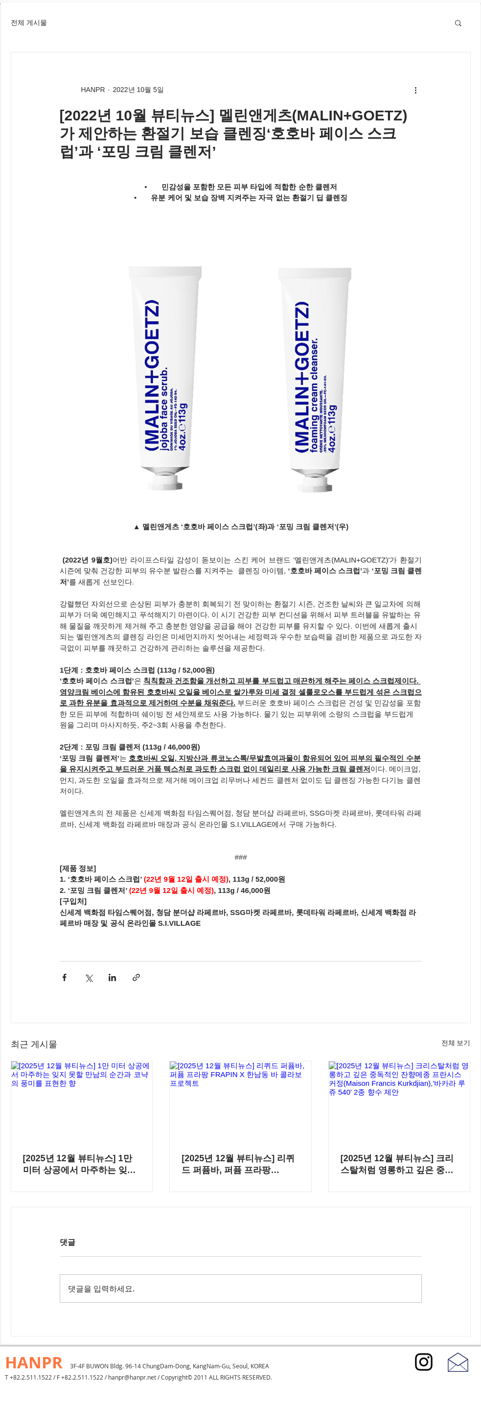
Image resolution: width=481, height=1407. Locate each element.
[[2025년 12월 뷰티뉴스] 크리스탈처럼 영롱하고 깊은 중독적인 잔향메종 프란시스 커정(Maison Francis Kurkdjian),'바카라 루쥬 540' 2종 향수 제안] (399, 1101)
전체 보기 (456, 1043)
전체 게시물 (29, 22)
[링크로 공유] (136, 977)
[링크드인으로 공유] (112, 977)
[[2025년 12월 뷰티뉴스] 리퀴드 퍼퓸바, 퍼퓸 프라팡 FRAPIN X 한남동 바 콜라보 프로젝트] (240, 1101)
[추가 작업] (416, 89)
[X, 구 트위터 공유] (88, 977)
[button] (458, 22)
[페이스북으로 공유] (64, 977)
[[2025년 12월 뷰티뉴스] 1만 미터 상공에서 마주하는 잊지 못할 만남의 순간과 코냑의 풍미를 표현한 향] (82, 1101)
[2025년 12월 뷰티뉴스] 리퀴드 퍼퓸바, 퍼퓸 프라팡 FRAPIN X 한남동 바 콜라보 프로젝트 (238, 1164)
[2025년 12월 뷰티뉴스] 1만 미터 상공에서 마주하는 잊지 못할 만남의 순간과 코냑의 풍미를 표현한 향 (80, 1164)
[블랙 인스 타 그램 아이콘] (423, 1362)
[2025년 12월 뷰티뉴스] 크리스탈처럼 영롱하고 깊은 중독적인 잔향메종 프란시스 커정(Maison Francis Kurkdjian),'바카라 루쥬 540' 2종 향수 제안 (398, 1164)
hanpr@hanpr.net (132, 1377)
